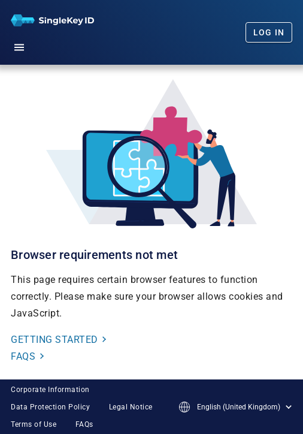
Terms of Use (33, 424)
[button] (19, 45)
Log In (269, 32)
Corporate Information (50, 389)
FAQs (84, 424)
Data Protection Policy (50, 407)
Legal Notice (131, 407)
